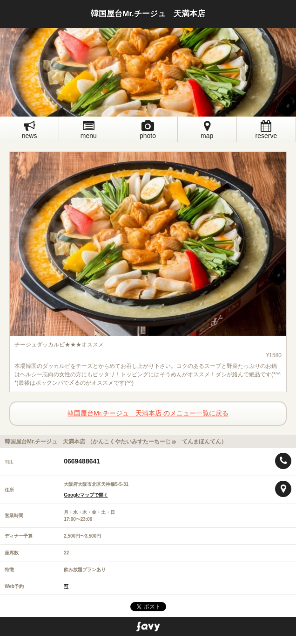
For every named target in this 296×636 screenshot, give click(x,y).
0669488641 (82, 461)
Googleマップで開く (86, 495)
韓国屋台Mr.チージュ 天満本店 (148, 13)
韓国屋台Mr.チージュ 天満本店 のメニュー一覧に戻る (147, 413)
